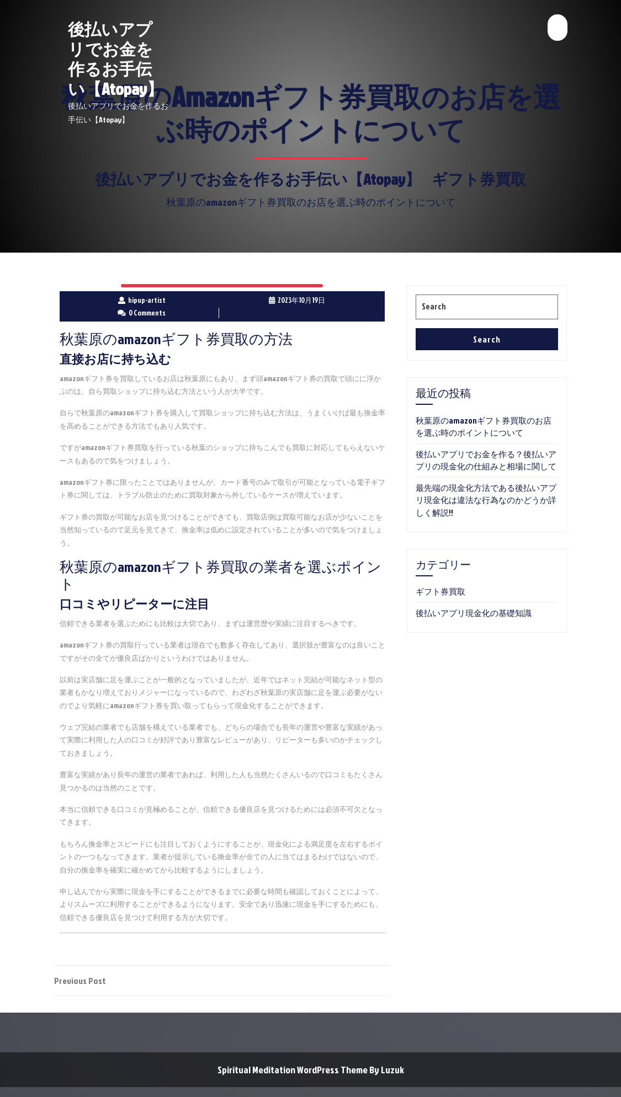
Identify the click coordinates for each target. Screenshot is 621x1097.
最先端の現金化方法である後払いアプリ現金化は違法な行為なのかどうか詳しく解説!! (486, 500)
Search (487, 339)
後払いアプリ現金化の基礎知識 (474, 613)
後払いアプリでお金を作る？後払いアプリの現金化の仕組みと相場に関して (486, 460)
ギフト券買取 (479, 179)
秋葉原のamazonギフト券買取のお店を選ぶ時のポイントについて (483, 427)
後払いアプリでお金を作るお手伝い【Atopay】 (115, 59)
